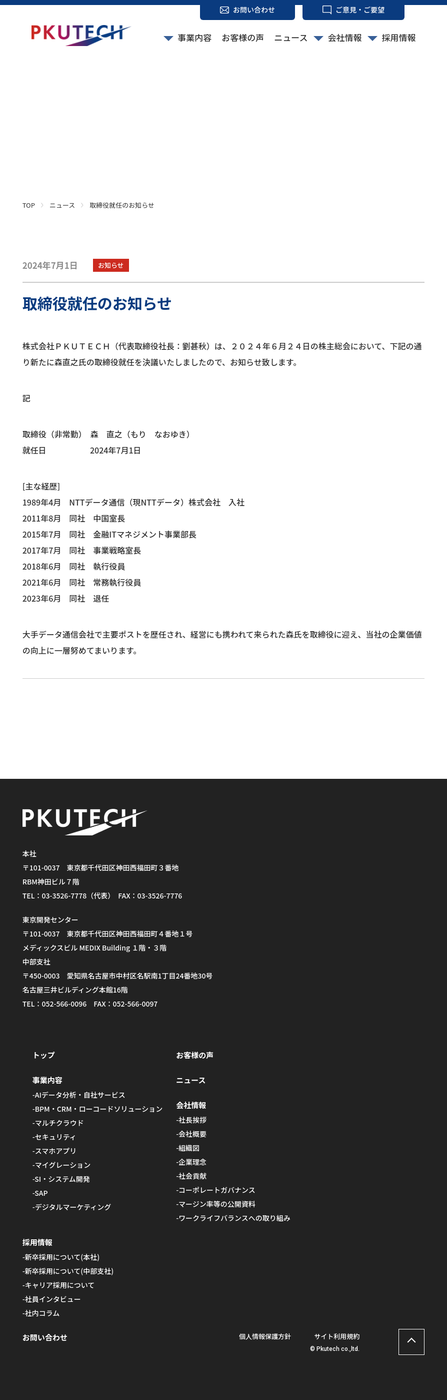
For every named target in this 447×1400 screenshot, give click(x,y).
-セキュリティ (54, 1137)
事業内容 (195, 37)
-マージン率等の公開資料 (216, 1204)
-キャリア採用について (58, 1285)
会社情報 (345, 37)
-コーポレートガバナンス (216, 1190)
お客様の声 (243, 37)
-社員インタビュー (51, 1299)
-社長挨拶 (191, 1120)
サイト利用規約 (337, 1336)
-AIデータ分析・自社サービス (79, 1095)
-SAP (40, 1193)
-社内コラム (41, 1313)
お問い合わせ (254, 10)
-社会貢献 (191, 1176)
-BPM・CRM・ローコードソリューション (97, 1109)
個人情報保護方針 (265, 1336)
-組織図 (188, 1148)
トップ (43, 1055)
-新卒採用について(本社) (61, 1257)
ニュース (291, 37)
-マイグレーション (61, 1165)
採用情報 (399, 37)
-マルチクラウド (58, 1123)
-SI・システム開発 (61, 1179)
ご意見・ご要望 (360, 10)
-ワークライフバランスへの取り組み (233, 1218)
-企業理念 (191, 1162)
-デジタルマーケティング (72, 1207)
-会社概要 (191, 1134)
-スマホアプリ (54, 1151)
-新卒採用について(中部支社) (68, 1271)
